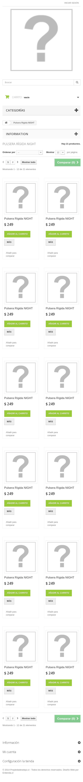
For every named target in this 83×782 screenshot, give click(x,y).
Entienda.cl (8, 773)
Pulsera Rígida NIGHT (18, 218)
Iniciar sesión (71, 3)
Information (17, 134)
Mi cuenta (9, 752)
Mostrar (50, 152)
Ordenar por (9, 152)
